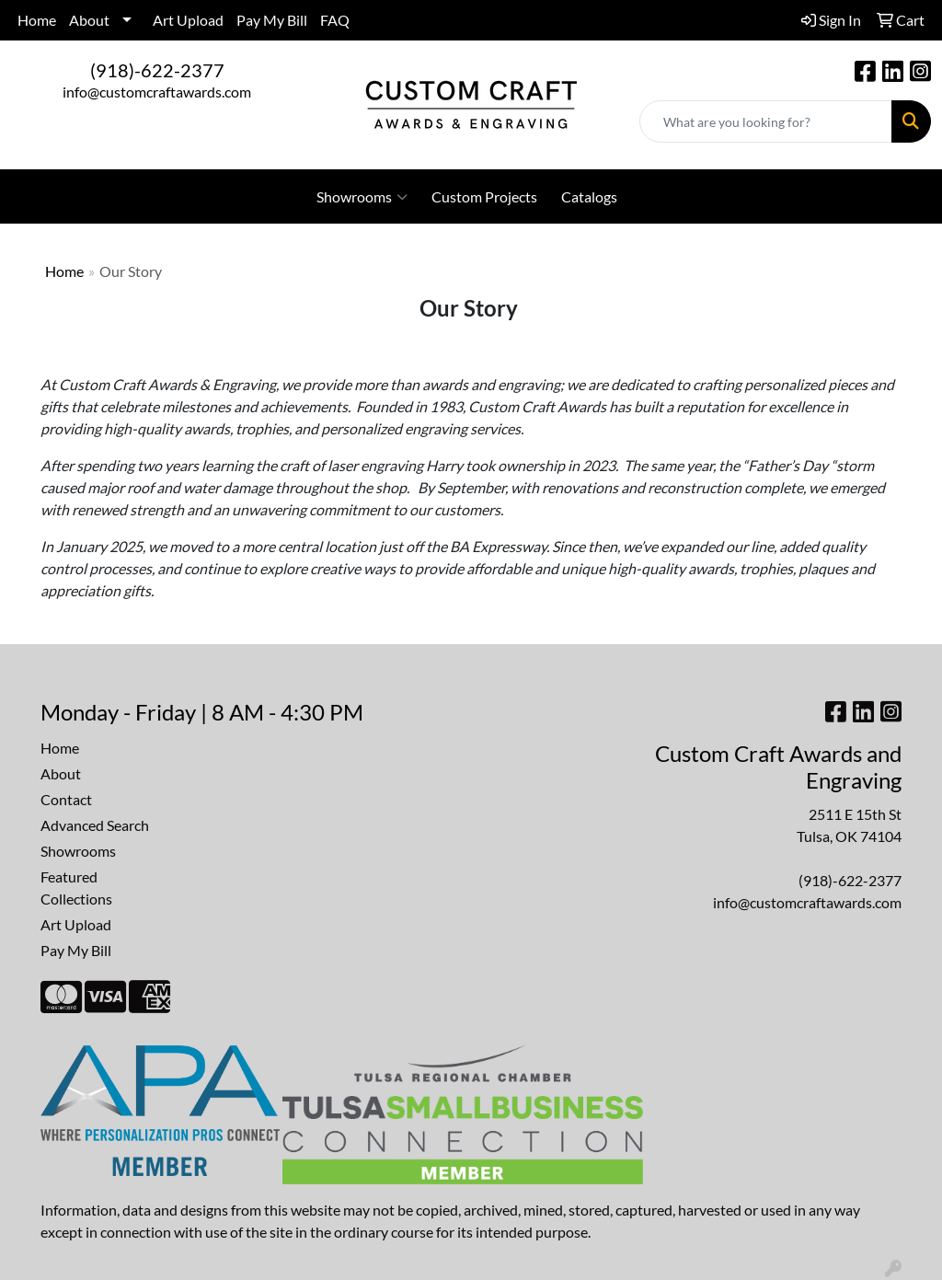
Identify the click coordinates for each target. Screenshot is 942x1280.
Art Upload (188, 20)
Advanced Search (94, 825)
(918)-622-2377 (157, 70)
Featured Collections (76, 887)
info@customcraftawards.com (157, 91)
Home (36, 20)
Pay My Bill (271, 20)
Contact (66, 799)
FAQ (335, 20)
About (89, 20)
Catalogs (589, 196)
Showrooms (362, 197)
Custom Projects (484, 196)
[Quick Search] (765, 121)
